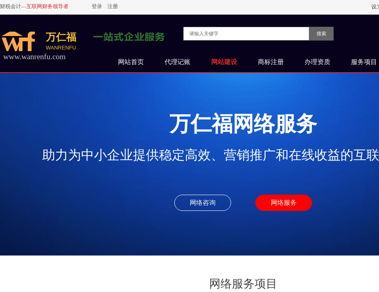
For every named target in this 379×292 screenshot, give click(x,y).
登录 (97, 6)
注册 (112, 6)
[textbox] (246, 34)
